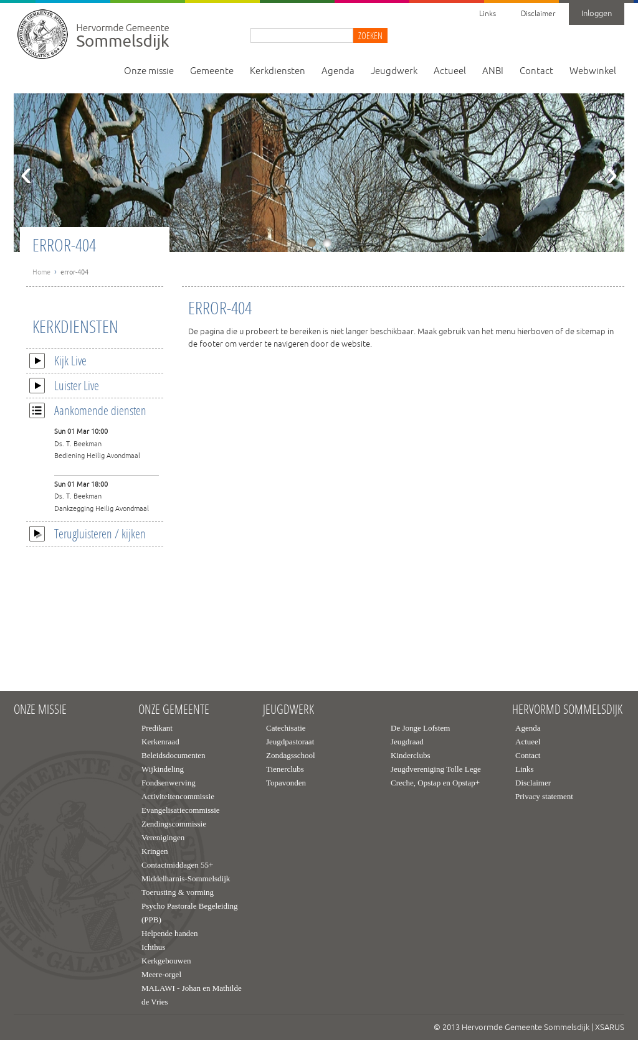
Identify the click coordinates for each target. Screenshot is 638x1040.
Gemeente (212, 71)
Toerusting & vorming (177, 892)
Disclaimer (538, 14)
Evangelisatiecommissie (180, 810)
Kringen (154, 851)
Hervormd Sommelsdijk (567, 709)
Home (41, 272)
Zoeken (370, 35)
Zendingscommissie (173, 823)
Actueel (450, 71)
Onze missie (149, 71)
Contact (536, 71)
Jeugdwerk (394, 71)
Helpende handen (169, 933)
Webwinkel (592, 71)
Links (487, 14)
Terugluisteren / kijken (87, 533)
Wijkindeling (162, 769)
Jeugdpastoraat (290, 741)
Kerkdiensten (277, 71)
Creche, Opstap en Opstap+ (435, 782)
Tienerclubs (285, 769)
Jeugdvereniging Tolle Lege (436, 769)
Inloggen (596, 14)
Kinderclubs (411, 755)
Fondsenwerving (168, 782)
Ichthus (153, 947)
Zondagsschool (290, 755)
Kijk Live (58, 360)
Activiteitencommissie (177, 796)
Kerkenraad (160, 741)
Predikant (157, 728)
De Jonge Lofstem (420, 728)
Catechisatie (286, 728)
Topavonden (286, 782)
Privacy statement (544, 796)
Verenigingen (162, 837)
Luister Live (64, 385)
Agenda (338, 71)
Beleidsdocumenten (173, 755)
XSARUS (609, 1028)
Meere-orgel (161, 974)
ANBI (492, 71)
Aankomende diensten (87, 410)
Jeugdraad (407, 741)
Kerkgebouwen (166, 960)
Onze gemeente (173, 709)
